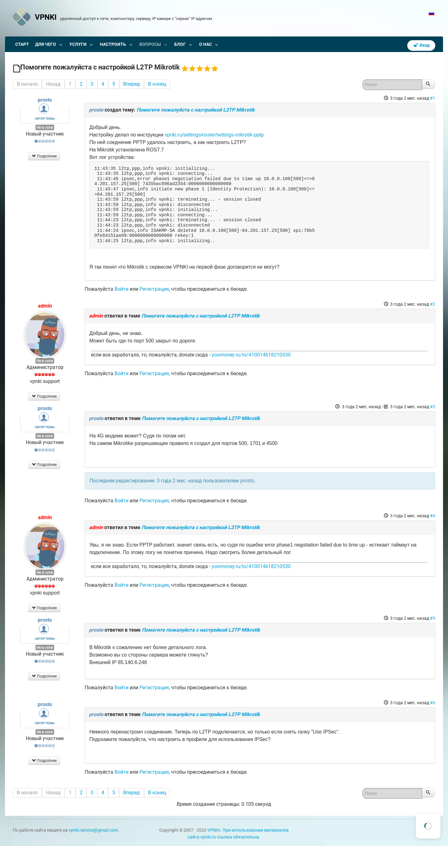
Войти (121, 289)
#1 (432, 98)
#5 (432, 618)
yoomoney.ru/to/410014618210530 (251, 355)
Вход (421, 45)
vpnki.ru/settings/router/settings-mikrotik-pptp (214, 134)
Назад (53, 84)
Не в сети (45, 127)
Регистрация (154, 289)
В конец (157, 84)
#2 (432, 304)
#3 (432, 406)
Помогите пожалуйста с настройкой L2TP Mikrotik (196, 110)
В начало (27, 84)
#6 (432, 702)
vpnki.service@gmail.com (93, 830)
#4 (432, 515)
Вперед (131, 84)
